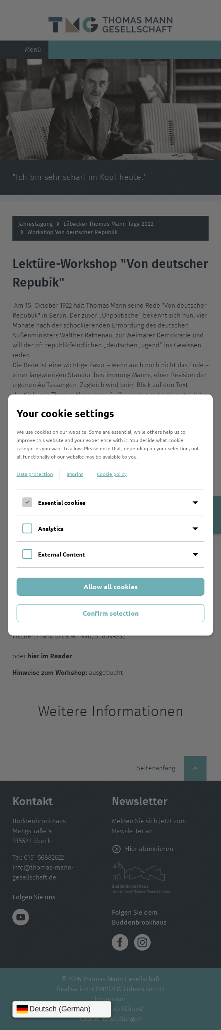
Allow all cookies (111, 586)
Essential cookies (62, 502)
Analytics (51, 528)
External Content (61, 554)
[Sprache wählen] (62, 1009)
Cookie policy (112, 474)
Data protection (35, 474)
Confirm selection (111, 613)
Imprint (75, 474)
